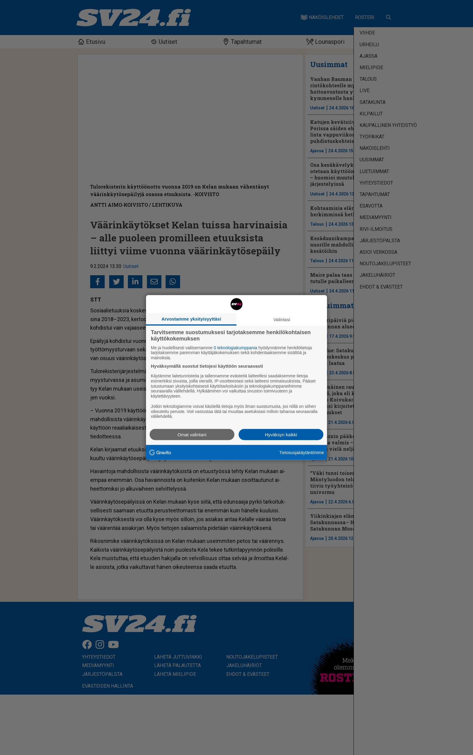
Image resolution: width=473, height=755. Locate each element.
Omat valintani (192, 434)
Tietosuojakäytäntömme (301, 452)
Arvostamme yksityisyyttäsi (191, 318)
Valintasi (281, 319)
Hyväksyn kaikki (281, 434)
